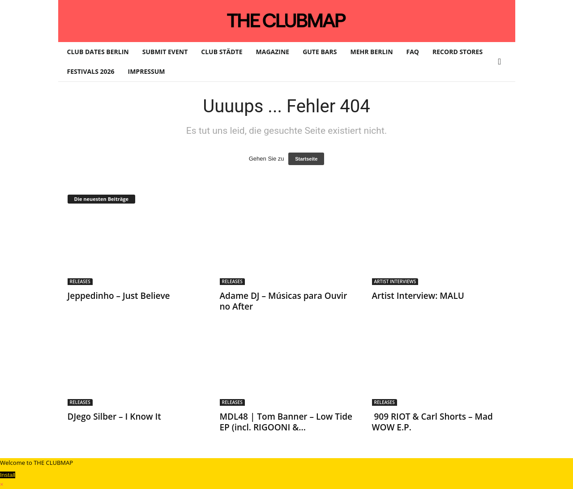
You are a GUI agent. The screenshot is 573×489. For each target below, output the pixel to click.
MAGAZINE (273, 51)
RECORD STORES (457, 51)
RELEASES (80, 281)
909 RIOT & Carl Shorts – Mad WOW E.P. (432, 422)
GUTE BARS (320, 51)
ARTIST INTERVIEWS (395, 281)
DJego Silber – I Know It (114, 416)
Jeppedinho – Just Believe (119, 296)
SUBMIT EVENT (165, 51)
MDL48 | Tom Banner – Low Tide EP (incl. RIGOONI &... (286, 422)
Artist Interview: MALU (418, 296)
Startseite (306, 159)
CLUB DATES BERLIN (98, 51)
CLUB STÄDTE (221, 51)
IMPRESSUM (146, 71)
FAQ (412, 51)
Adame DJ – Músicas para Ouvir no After (283, 301)
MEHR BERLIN (371, 51)
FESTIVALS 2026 (91, 71)
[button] (502, 62)
